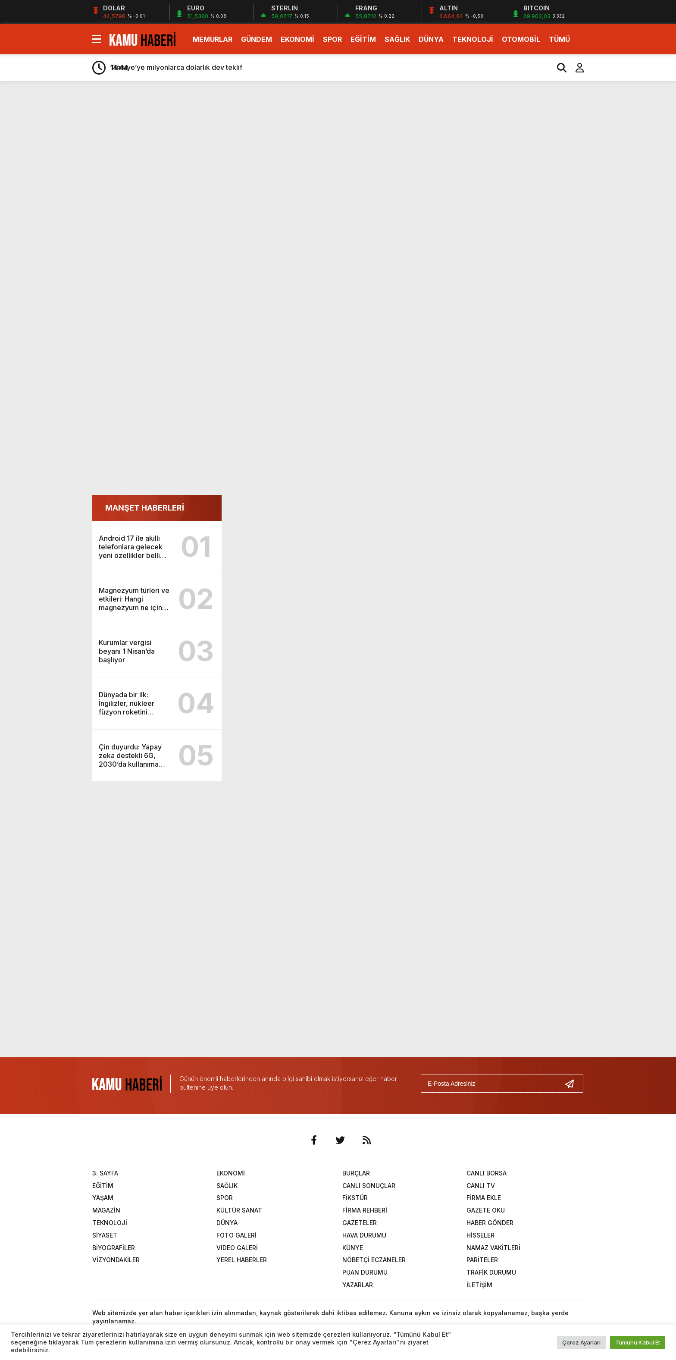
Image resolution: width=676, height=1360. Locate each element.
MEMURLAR (212, 39)
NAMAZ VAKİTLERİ (493, 1247)
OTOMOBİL (521, 39)
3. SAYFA (105, 1173)
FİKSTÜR (355, 1198)
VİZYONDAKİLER (116, 1260)
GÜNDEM (256, 39)
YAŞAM (102, 1198)
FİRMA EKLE (483, 1198)
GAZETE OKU (485, 1210)
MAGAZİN (106, 1210)
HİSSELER (480, 1235)
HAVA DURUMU (364, 1235)
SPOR (332, 39)
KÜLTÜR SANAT (239, 1210)
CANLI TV (480, 1185)
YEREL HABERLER (241, 1260)
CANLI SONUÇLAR (368, 1185)
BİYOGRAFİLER (113, 1247)
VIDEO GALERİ (237, 1247)
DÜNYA (431, 39)
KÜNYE (352, 1247)
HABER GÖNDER (489, 1222)
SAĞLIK (397, 39)
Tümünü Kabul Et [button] (637, 1342)
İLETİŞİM (479, 1284)
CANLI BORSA (486, 1173)
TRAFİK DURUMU (491, 1272)
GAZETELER (359, 1222)
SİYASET (104, 1235)
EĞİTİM (363, 39)
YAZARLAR (357, 1284)
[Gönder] (573, 1084)
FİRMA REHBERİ (364, 1210)
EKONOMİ (297, 39)
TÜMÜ (559, 39)
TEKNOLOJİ (472, 39)
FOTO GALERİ (236, 1235)
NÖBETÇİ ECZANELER (374, 1260)
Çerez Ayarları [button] (581, 1342)
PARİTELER (482, 1260)
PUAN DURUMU (365, 1272)
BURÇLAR (356, 1173)
